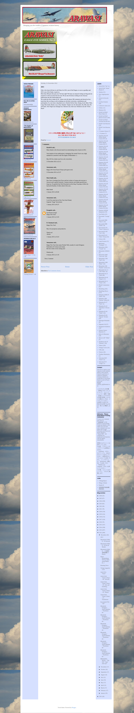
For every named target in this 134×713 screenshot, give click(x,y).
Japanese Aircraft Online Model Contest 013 (103, 201)
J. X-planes (102, 133)
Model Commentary (104, 285)
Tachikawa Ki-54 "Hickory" (103, 342)
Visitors (101, 352)
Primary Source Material (103, 331)
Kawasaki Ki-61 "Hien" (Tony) (103, 236)
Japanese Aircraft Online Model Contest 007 (103, 169)
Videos (101, 345)
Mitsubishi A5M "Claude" (103, 248)
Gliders (101, 108)
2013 (100, 530)
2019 (100, 514)
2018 (100, 517)
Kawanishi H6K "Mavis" (103, 220)
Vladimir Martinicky (104, 354)
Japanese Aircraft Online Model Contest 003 (103, 148)
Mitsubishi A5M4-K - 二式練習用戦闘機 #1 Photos (105, 552)
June (102, 680)
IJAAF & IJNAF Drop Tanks (103, 113)
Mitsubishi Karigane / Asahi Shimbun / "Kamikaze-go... (105, 609)
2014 (100, 527)
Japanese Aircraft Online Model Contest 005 (103, 158)
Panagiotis (49, 210)
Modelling (101, 289)
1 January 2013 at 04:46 (53, 192)
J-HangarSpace (103, 481)
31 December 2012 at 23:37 (54, 172)
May (102, 682)
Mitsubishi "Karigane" (102, 244)
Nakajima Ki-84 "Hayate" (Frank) (103, 316)
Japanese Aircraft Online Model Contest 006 (103, 164)
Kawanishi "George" (104, 216)
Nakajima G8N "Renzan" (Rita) (103, 299)
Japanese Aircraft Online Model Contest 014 (103, 206)
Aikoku (101, 92)
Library (101, 239)
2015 (100, 524)
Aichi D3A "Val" (103, 86)
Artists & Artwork (103, 98)
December (103, 535)
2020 (100, 511)
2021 (100, 509)
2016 (100, 522)
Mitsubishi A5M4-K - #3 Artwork (105, 540)
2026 (100, 495)
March (103, 688)
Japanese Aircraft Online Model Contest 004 (103, 153)
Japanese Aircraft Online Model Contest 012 (103, 196)
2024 (100, 501)
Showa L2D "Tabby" (104, 338)
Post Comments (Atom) (54, 270)
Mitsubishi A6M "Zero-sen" (103, 255)
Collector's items (103, 105)
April (102, 685)
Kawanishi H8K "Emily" (103, 224)
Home (67, 267)
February (103, 690)
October (103, 669)
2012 (100, 532)
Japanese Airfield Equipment (103, 211)
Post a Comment (49, 258)
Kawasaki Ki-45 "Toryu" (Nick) (103, 228)
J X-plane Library (103, 131)
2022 (100, 506)
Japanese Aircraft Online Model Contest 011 (103, 190)
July (102, 677)
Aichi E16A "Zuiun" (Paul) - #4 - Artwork (105, 578)
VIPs (100, 350)
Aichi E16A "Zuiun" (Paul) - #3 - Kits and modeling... (105, 584)
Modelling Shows (103, 291)
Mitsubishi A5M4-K (104, 251)
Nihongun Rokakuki (104, 320)
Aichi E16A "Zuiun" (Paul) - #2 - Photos (105, 590)
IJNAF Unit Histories (104, 127)
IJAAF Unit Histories (104, 123)
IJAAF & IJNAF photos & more (103, 116)
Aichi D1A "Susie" (103, 572)
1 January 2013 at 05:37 (53, 204)
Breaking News (104, 565)
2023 (100, 503)
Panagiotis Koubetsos (104, 326)
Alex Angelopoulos (104, 94)
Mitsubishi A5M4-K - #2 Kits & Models (105, 545)
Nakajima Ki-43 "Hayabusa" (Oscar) (104, 306)
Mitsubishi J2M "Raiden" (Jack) (103, 266)
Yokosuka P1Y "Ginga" (103, 362)
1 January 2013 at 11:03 (53, 217)
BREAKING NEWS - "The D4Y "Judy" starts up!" (104, 661)
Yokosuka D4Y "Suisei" (103, 358)
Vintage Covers (103, 347)
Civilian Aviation (103, 102)
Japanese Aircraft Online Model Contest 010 (103, 185)
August (103, 675)
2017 (100, 519)
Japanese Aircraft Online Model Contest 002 (103, 142)
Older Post (89, 267)
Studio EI (101, 485)
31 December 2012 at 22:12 (54, 161)
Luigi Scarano (102, 241)
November (104, 667)
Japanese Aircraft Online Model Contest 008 (103, 174)
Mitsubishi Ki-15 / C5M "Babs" (104, 270)
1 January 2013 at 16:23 (53, 237)
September (104, 672)
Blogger (74, 707)
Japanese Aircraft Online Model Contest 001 (103, 137)
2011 (100, 696)
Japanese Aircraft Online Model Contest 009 (103, 180)
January (103, 693)
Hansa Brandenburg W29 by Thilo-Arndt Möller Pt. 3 (105, 560)
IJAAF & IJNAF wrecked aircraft (103, 120)
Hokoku (101, 110)
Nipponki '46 (102, 324)
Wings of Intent (103, 483)
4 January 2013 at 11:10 (53, 255)
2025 (100, 498)
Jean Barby (102, 214)
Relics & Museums (104, 334)
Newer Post (45, 267)
